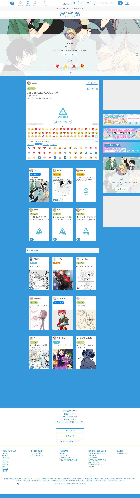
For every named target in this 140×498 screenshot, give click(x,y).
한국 (3, 460)
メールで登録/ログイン (70, 441)
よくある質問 (92, 458)
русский (5, 469)
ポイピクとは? (36, 453)
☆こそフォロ (70, 54)
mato (70, 43)
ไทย (3, 467)
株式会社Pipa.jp (122, 453)
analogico (74, 483)
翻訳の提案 (12, 451)
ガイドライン (64, 455)
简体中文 (5, 462)
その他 (54, 144)
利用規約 (63, 453)
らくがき (31, 89)
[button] (18, 484)
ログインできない (94, 462)
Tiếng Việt (5, 458)
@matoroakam (71, 47)
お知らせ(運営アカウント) (97, 453)
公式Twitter (92, 455)
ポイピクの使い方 (37, 455)
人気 (38, 144)
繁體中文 (5, 464)
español (5, 455)
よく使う (30, 144)
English (4, 453)
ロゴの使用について (95, 464)
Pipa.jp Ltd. (82, 483)
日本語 (4, 471)
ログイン (70, 430)
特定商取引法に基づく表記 (68, 460)
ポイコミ (91, 466)
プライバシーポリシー (67, 458)
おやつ (46, 144)
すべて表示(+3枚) (63, 122)
